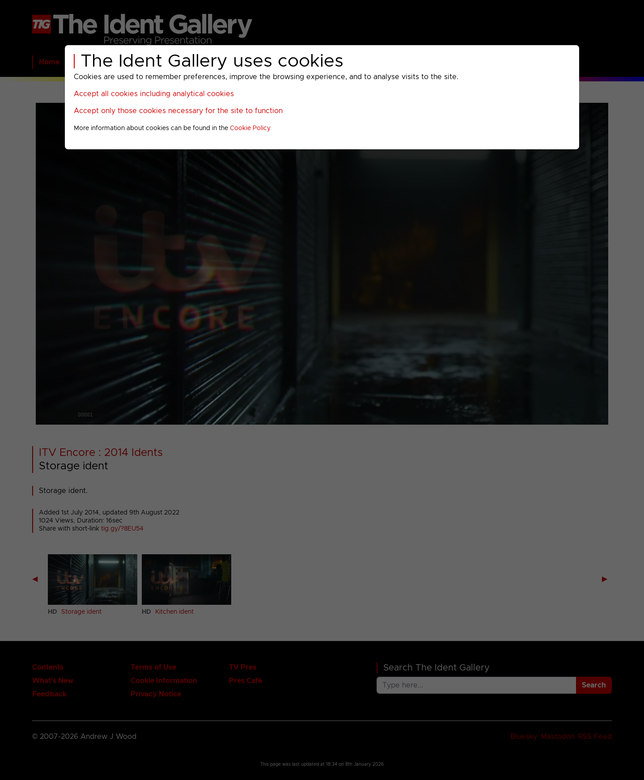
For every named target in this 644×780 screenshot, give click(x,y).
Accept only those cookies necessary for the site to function (178, 110)
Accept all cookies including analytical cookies (154, 93)
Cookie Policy (250, 128)
